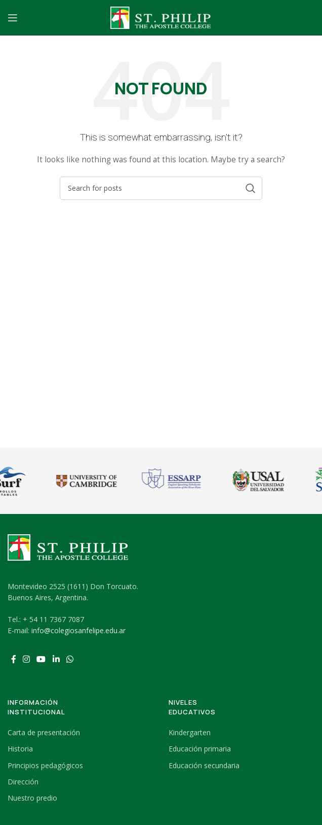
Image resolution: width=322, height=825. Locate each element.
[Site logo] (161, 17)
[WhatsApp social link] (69, 659)
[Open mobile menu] (13, 18)
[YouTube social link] (41, 659)
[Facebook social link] (13, 659)
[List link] (80, 732)
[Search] (161, 188)
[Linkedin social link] (56, 659)
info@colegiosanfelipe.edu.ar (78, 630)
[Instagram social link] (26, 659)
